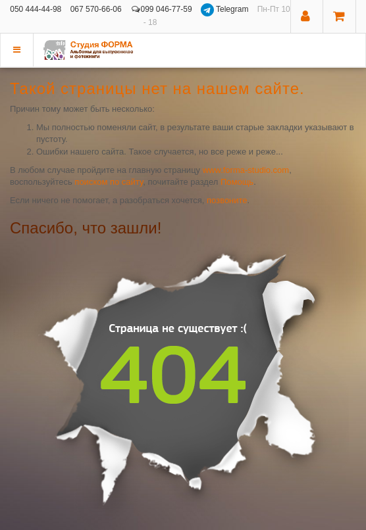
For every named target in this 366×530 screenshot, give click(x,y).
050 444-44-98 (35, 9)
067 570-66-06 (96, 9)
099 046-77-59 (161, 9)
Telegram (226, 9)
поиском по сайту (108, 182)
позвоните (227, 200)
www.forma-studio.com (246, 170)
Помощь (237, 182)
